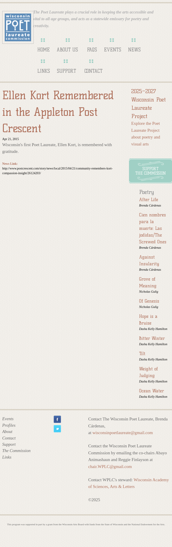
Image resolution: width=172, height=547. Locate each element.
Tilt (142, 353)
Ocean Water (151, 390)
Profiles (8, 425)
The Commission (16, 450)
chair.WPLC (110, 466)
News (134, 50)
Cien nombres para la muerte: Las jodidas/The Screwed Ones (152, 228)
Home (43, 50)
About (7, 431)
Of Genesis (149, 301)
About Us (67, 50)
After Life (148, 199)
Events (112, 50)
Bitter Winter (152, 338)
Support (66, 71)
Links (43, 71)
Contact (93, 71)
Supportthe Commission (150, 171)
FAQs (92, 50)
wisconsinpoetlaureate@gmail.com (122, 432)
